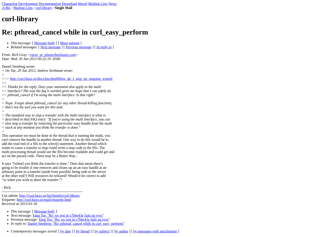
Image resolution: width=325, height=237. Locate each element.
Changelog (9, 4)
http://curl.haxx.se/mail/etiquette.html (44, 200)
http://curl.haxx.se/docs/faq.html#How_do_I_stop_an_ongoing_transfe (61, 79)
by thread (83, 231)
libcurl (82, 4)
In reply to (104, 47)
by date (65, 231)
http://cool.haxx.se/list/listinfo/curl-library (49, 196)
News (112, 4)
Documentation (50, 4)
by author (121, 231)
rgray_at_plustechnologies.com (53, 55)
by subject (102, 231)
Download (69, 4)
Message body (44, 43)
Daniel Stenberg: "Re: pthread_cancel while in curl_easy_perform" (76, 223)
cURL (6, 8)
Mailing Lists (98, 4)
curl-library (43, 8)
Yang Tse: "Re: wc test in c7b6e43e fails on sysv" (68, 215)
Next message (50, 47)
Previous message (78, 47)
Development (28, 4)
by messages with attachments (155, 231)
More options (69, 43)
